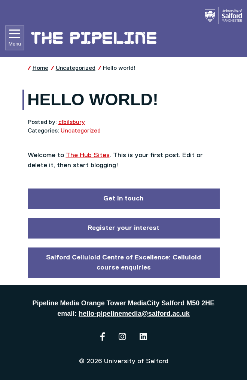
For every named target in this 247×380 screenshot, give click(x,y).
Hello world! (119, 68)
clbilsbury (71, 122)
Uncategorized (75, 68)
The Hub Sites (88, 155)
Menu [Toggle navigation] (15, 38)
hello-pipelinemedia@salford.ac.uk (134, 313)
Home (40, 68)
